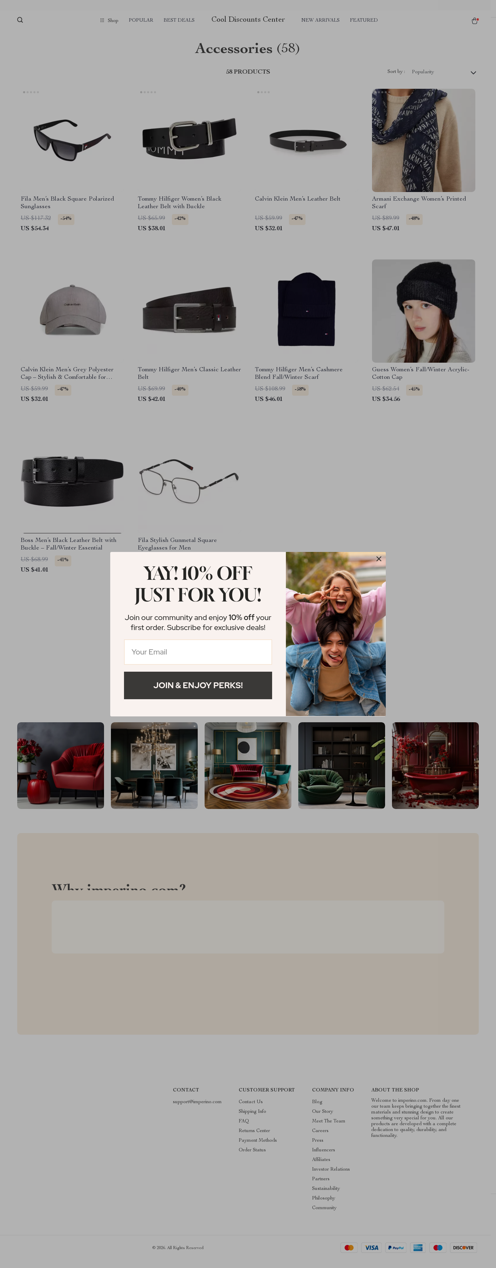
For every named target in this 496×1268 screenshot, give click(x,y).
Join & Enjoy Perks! (198, 685)
